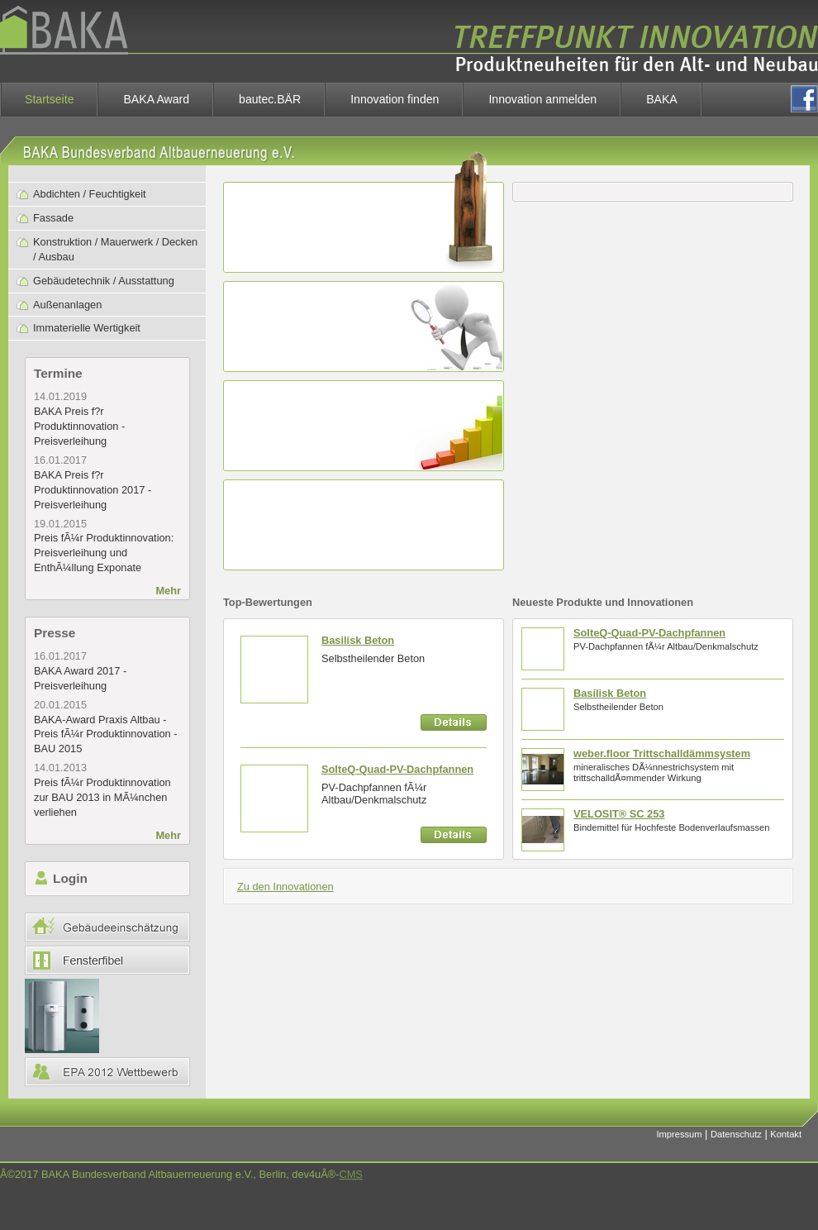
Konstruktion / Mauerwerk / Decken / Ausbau (115, 249)
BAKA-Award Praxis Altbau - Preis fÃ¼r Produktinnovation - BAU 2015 (106, 734)
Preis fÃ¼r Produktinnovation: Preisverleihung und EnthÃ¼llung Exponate (104, 553)
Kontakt (785, 1134)
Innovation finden (394, 99)
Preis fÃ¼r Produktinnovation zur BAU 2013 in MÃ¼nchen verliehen (102, 797)
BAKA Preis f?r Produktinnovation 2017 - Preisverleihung (92, 490)
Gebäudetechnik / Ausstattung (103, 280)
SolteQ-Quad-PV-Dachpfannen (397, 769)
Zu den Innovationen (285, 886)
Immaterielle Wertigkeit (86, 328)
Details (454, 722)
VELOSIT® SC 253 (618, 814)
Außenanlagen (67, 304)
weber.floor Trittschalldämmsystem (661, 753)
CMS (350, 1174)
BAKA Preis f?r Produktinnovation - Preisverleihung (79, 426)
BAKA (662, 99)
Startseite (49, 99)
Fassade (53, 218)
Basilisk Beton (357, 640)
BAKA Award (156, 99)
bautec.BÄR (270, 99)
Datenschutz (736, 1134)
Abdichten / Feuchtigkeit (89, 194)
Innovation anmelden (542, 99)
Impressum (679, 1134)
